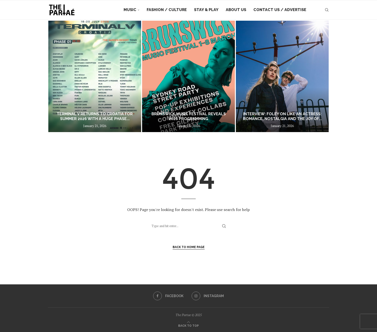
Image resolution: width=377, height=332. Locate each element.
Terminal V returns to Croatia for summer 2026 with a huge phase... (95, 116)
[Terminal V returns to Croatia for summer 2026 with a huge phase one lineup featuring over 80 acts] (94, 76)
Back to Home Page (189, 247)
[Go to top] (188, 325)
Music (130, 9)
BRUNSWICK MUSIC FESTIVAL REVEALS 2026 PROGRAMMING (188, 116)
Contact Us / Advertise (279, 9)
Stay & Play (206, 9)
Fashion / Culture (167, 9)
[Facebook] (168, 296)
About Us (236, 9)
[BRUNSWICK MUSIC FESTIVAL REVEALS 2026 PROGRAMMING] (188, 76)
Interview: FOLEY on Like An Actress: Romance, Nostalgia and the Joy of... (282, 116)
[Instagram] (208, 296)
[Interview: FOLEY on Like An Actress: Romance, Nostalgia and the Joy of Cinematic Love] (282, 76)
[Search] (326, 9)
